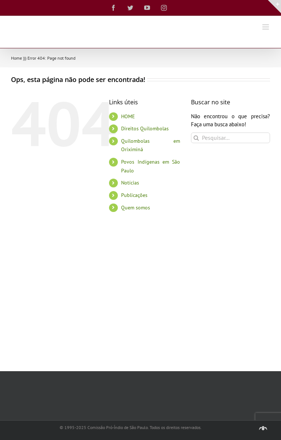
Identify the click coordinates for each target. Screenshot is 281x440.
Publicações (134, 195)
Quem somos (135, 207)
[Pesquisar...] (230, 138)
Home (16, 58)
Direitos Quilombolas (145, 128)
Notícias (130, 182)
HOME (128, 116)
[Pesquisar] (196, 138)
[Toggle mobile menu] (266, 27)
